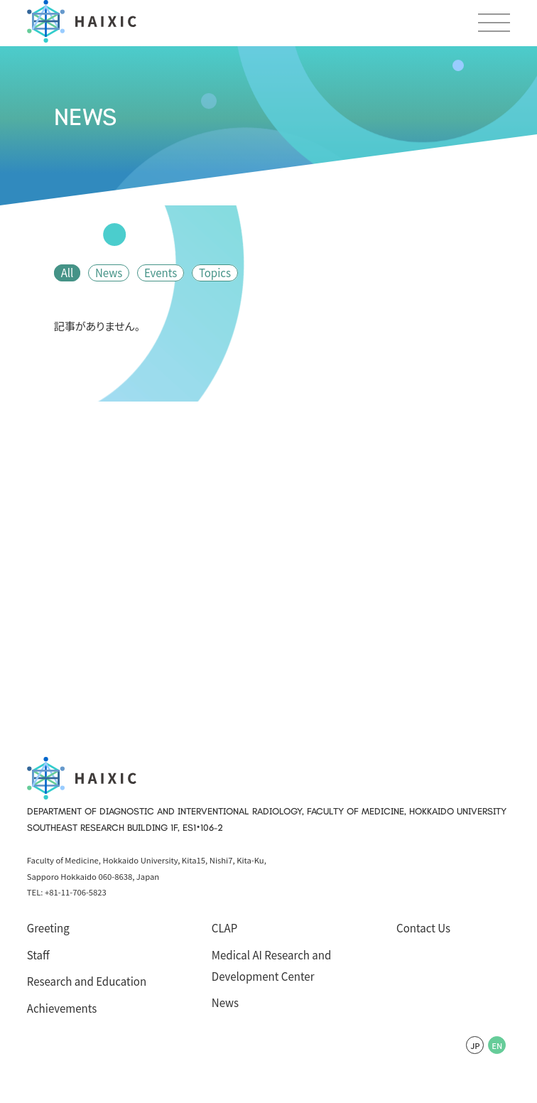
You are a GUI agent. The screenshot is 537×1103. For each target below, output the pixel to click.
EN (497, 1045)
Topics (215, 272)
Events (160, 272)
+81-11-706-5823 (76, 892)
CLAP (224, 927)
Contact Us (423, 927)
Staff (38, 954)
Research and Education (86, 981)
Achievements (62, 1008)
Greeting (48, 927)
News (108, 272)
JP (475, 1045)
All (67, 272)
